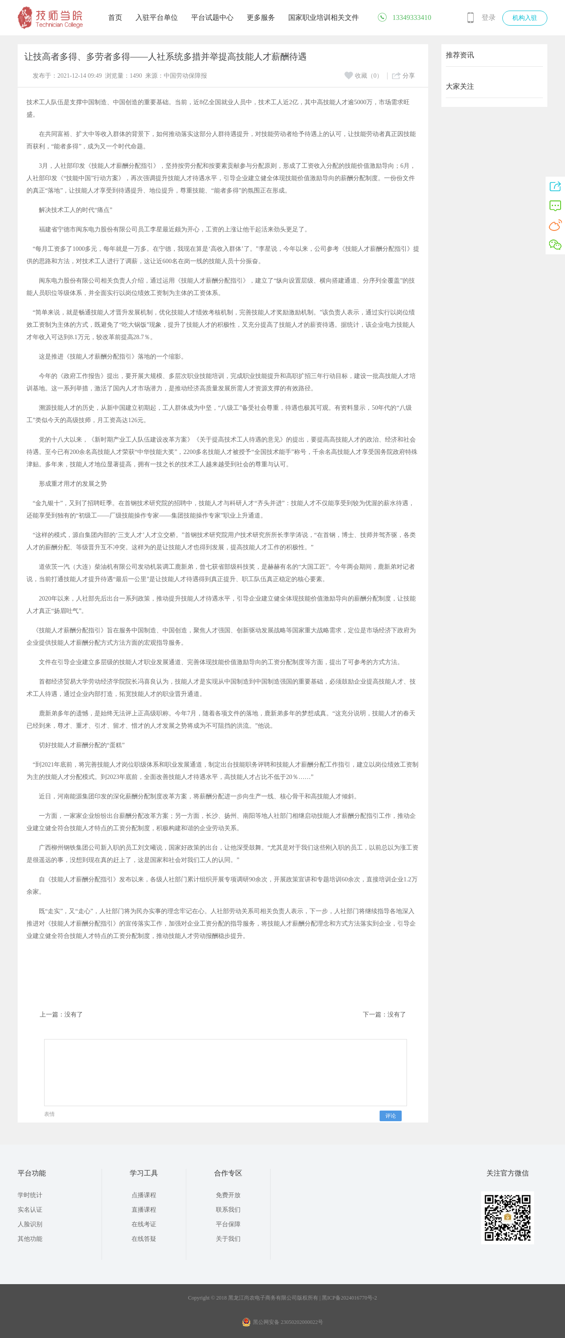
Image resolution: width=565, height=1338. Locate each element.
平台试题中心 (212, 17)
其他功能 (30, 1239)
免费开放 (228, 1195)
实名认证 (30, 1209)
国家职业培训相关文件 (323, 17)
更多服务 (261, 17)
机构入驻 (524, 18)
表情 (49, 1114)
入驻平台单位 (157, 17)
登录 (489, 17)
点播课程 (144, 1195)
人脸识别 (30, 1224)
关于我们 (228, 1239)
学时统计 (30, 1195)
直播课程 (144, 1209)
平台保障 (228, 1224)
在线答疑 (144, 1239)
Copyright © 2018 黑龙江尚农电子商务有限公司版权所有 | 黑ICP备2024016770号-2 (282, 1298)
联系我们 (228, 1209)
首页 (115, 17)
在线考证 (144, 1224)
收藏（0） (363, 75)
